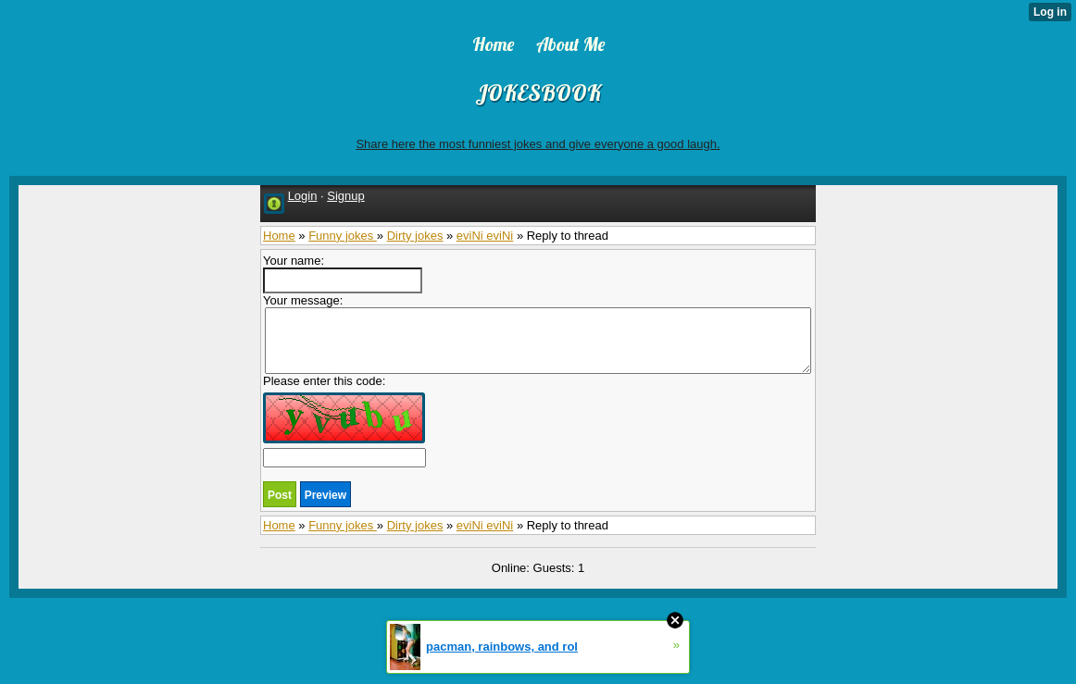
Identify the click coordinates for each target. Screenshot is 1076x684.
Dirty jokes (415, 236)
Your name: (342, 273)
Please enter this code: (344, 420)
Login (303, 196)
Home (279, 236)
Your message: (537, 333)
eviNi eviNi (485, 236)
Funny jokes (342, 236)
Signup (345, 196)
